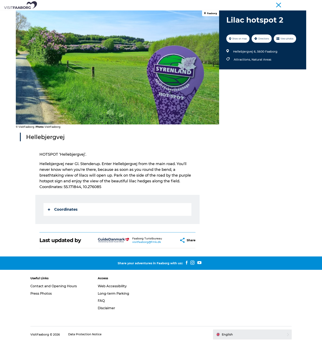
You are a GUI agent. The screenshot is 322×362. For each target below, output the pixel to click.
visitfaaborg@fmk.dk (136, 261)
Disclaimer (108, 328)
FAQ (102, 320)
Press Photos (45, 313)
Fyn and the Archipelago (291, 3)
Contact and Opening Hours (57, 306)
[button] (166, 259)
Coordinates (63, 229)
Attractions (112, 13)
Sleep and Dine (86, 13)
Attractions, (242, 79)
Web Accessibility (113, 306)
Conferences (264, 3)
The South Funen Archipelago (150, 13)
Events (242, 13)
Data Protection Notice (88, 354)
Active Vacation (192, 13)
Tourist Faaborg (243, 3)
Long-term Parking (115, 313)
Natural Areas (261, 79)
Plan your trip (220, 13)
